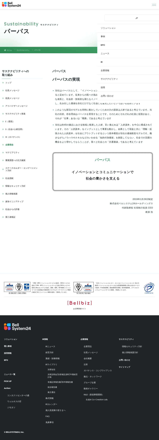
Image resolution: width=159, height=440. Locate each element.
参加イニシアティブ (14, 201)
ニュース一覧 (10, 370)
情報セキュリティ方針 (15, 186)
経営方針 (50, 350)
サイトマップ (125, 364)
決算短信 (51, 368)
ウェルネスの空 (14, 398)
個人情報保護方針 (130, 350)
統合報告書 (52, 385)
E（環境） (9, 121)
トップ (8, 82)
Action (7, 385)
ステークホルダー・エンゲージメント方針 (21, 169)
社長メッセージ (12, 90)
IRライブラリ (51, 362)
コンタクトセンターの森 (18, 392)
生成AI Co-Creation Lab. (97, 398)
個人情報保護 (11, 193)
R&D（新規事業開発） (94, 393)
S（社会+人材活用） (14, 129)
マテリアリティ (12, 152)
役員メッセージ (12, 98)
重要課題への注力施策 (15, 160)
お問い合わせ (125, 356)
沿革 (86, 362)
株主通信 (51, 390)
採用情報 (8, 352)
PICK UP (8, 377)
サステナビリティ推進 (15, 113)
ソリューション (11, 337)
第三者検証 (10, 217)
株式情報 (50, 396)
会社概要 (88, 356)
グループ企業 (90, 381)
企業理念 (9, 144)
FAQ (48, 414)
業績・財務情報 (53, 356)
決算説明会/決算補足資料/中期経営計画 (63, 374)
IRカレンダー (51, 402)
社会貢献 (9, 178)
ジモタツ (11, 404)
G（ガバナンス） (13, 137)
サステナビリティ (127, 337)
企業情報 (85, 337)
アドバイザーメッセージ (16, 106)
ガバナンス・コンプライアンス (98, 368)
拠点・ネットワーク (93, 374)
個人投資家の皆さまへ (56, 408)
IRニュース (50, 344)
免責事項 (50, 420)
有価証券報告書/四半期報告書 (60, 380)
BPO (6, 359)
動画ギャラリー (91, 387)
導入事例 (8, 344)
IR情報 (45, 337)
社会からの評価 (12, 209)
